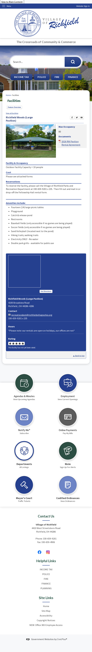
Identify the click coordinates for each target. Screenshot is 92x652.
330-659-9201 (50, 538)
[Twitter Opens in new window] (77, 118)
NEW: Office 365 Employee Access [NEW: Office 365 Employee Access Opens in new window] (46, 625)
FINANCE (73, 77)
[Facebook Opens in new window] (72, 118)
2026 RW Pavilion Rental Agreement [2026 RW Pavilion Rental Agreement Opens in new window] (71, 143)
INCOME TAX (21, 77)
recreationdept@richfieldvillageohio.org (31, 314)
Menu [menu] (9, 6)
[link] (83, 6)
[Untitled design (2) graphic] (48, 552)
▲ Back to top (78, 355)
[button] (73, 62)
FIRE (57, 77)
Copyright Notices (46, 620)
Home (8, 95)
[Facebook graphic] (39, 552)
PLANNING (46, 588)
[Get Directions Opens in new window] (46, 291)
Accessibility (46, 615)
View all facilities (12, 113)
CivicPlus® (62, 639)
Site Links (46, 598)
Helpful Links (46, 561)
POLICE (42, 77)
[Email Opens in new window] (81, 118)
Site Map (46, 610)
